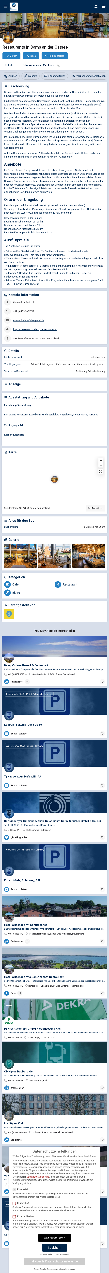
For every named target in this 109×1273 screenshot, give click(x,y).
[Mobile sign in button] (96, 6)
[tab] (54, 405)
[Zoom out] (100, 465)
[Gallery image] (20, 556)
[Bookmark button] (102, 681)
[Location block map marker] (54, 479)
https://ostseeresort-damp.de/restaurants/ (35, 329)
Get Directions (95, 508)
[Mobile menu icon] (5, 6)
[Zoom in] (100, 460)
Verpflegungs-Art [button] (13, 425)
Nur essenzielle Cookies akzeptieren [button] (54, 1258)
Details (9, 65)
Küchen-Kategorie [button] (14, 434)
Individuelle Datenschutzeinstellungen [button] (54, 1264)
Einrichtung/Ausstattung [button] (17, 405)
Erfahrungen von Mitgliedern (41, 65)
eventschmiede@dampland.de (28, 320)
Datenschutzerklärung (38, 1179)
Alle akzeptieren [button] (54, 1241)
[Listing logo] (8, 38)
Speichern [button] (54, 1250)
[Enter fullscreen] (100, 471)
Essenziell (22, 1192)
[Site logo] (14, 6)
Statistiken (22, 1206)
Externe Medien (24, 1219)
